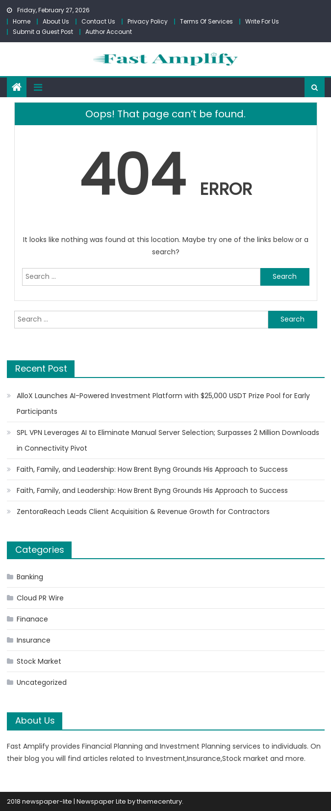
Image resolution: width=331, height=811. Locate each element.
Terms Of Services (206, 21)
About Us (56, 21)
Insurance (34, 640)
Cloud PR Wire (40, 598)
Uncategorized (42, 682)
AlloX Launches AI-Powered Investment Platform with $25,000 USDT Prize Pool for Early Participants (163, 403)
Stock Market (39, 661)
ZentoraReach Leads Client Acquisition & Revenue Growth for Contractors (143, 511)
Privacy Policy (147, 21)
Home (21, 21)
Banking (30, 577)
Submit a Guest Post (43, 31)
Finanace (32, 619)
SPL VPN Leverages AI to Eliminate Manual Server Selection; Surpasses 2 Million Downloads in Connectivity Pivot (168, 440)
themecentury (159, 801)
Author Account (108, 31)
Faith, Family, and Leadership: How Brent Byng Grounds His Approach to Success (152, 469)
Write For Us (262, 21)
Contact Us (98, 21)
